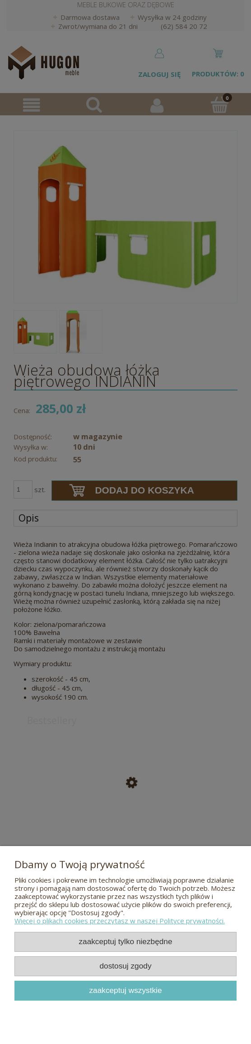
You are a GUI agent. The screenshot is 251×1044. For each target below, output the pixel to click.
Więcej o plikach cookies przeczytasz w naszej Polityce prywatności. (119, 920)
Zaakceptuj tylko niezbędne (125, 941)
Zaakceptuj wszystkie (125, 990)
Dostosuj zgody (125, 965)
